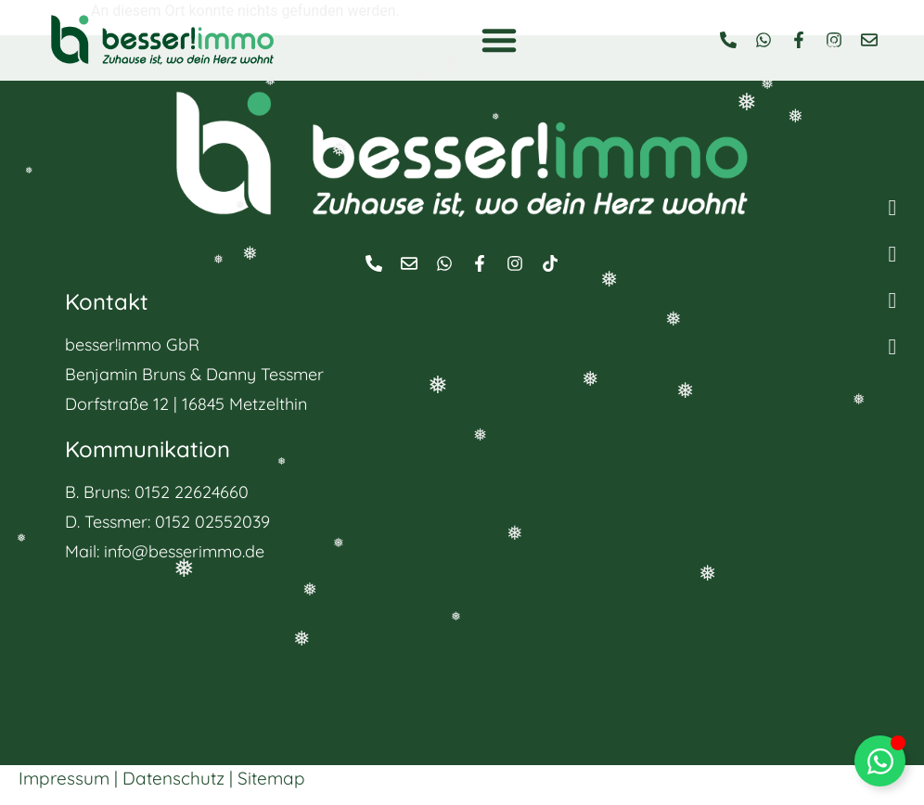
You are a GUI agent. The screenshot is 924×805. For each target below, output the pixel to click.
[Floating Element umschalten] (879, 760)
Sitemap (271, 778)
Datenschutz (173, 778)
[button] (499, 40)
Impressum (64, 778)
